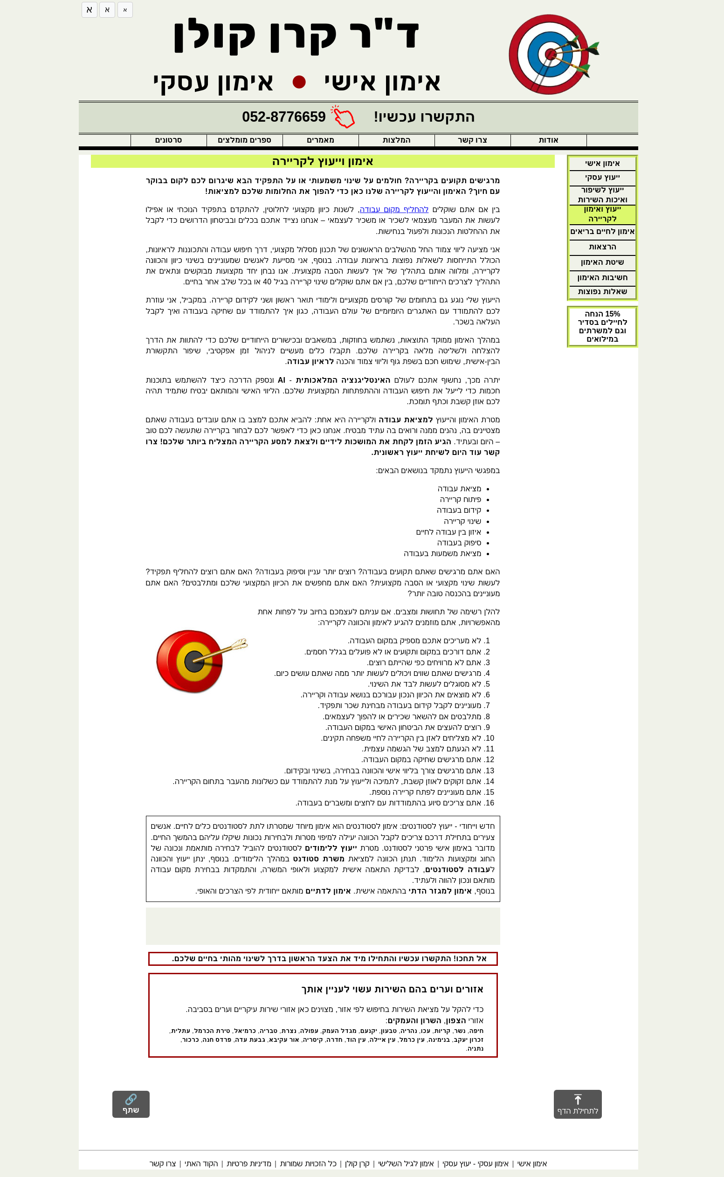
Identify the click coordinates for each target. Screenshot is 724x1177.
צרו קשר (472, 140)
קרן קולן (357, 1164)
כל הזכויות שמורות (308, 1164)
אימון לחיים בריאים (602, 231)
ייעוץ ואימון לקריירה (602, 214)
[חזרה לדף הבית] (557, 54)
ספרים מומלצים (244, 140)
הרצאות (603, 247)
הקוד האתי (201, 1164)
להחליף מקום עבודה (394, 209)
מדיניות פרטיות (249, 1164)
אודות (548, 140)
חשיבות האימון (602, 278)
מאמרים (320, 140)
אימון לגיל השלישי (406, 1164)
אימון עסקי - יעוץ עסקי (475, 1164)
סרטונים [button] (168, 140)
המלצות (396, 140)
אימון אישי (602, 163)
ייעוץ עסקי (602, 177)
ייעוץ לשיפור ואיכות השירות (602, 195)
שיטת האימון (602, 262)
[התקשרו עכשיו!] (358, 117)
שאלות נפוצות (602, 292)
